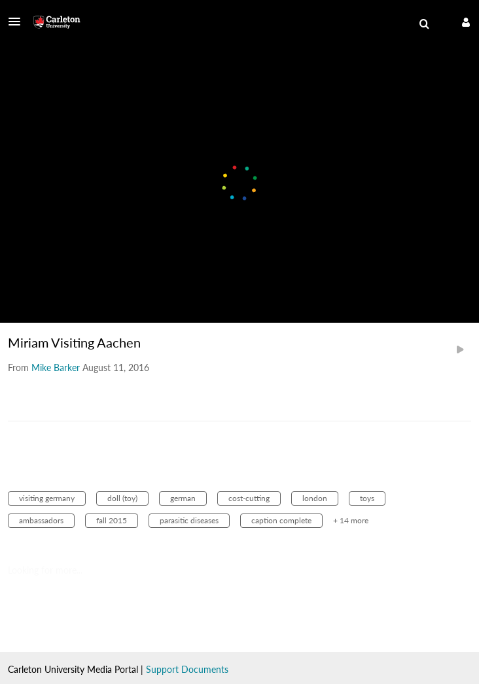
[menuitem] (424, 24)
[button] (18, 21)
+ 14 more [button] (350, 520)
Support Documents (187, 669)
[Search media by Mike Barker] (55, 367)
